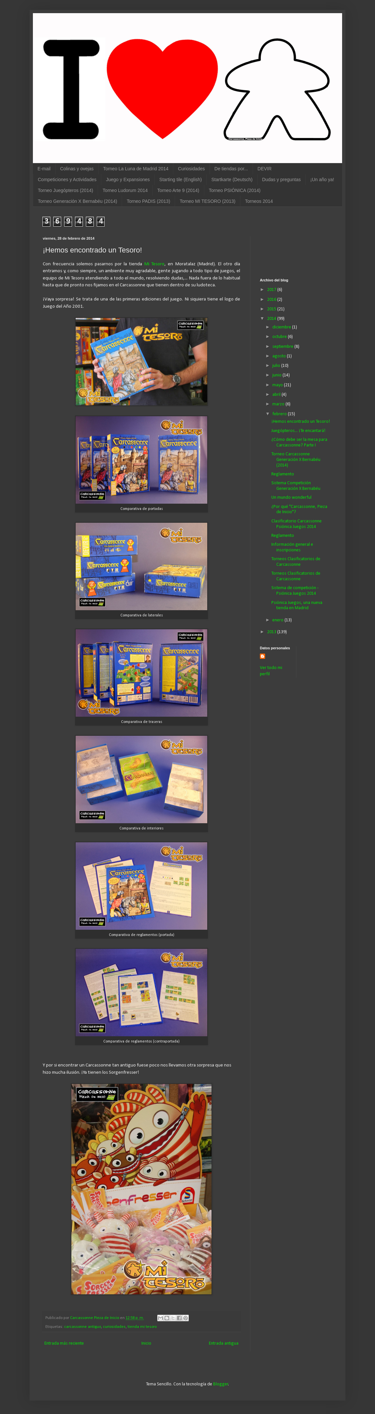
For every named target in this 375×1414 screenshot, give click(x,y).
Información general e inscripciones (292, 547)
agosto (279, 356)
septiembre (283, 346)
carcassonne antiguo (82, 1327)
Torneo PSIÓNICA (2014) (235, 190)
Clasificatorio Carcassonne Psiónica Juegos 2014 (296, 524)
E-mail (44, 168)
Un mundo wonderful (291, 497)
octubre (280, 336)
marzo (279, 404)
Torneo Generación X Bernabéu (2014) (77, 201)
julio (276, 365)
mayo (278, 385)
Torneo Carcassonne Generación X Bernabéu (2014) (295, 460)
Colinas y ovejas (77, 168)
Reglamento (282, 474)
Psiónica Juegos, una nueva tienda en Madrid (296, 605)
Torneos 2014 (259, 201)
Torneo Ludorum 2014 (125, 190)
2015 (272, 309)
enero (278, 620)
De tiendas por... (231, 168)
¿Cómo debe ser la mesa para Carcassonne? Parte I (299, 442)
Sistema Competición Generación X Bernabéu (295, 486)
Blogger (220, 1384)
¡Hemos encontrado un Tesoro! (300, 421)
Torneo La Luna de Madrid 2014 (135, 168)
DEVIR (265, 168)
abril (277, 394)
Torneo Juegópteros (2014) (65, 190)
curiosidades (114, 1327)
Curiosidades (191, 168)
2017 (272, 289)
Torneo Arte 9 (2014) (178, 190)
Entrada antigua (223, 1343)
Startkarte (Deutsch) (231, 179)
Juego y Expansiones (128, 179)
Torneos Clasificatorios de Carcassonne (295, 562)
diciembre (282, 327)
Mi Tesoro (154, 264)
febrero (280, 414)
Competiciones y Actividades (67, 179)
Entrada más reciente (64, 1343)
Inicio (146, 1343)
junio (277, 375)
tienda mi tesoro (142, 1327)
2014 (272, 318)
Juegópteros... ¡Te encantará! (298, 430)
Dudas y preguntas (281, 179)
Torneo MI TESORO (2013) (207, 201)
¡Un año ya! (322, 179)
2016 (272, 299)
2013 (272, 632)
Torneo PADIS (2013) (148, 201)
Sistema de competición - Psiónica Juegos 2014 (294, 591)
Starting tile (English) (180, 179)
